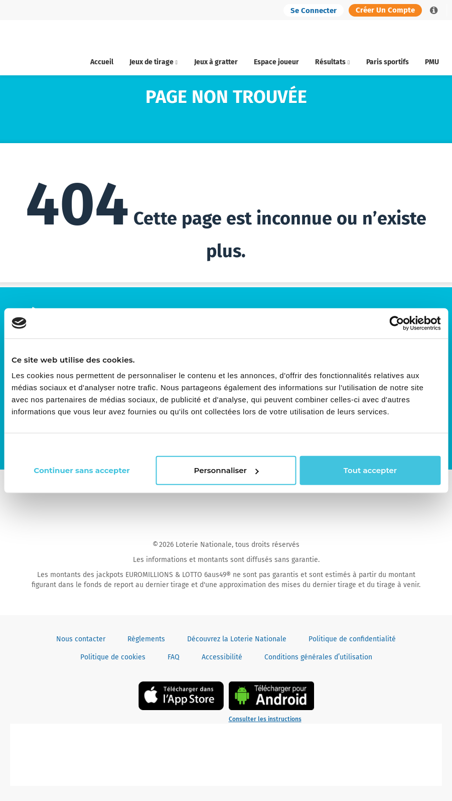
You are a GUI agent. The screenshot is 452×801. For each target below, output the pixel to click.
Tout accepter (369, 476)
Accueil (101, 62)
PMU (432, 62)
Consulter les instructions (265, 719)
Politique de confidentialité (352, 639)
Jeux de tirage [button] (153, 62)
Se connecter (313, 10)
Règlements (146, 639)
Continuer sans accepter (385, 444)
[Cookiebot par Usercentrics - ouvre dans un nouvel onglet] (396, 316)
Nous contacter (80, 639)
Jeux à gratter (216, 62)
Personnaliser (224, 476)
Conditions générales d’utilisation (318, 657)
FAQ (174, 657)
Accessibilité (222, 657)
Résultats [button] (332, 62)
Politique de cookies (112, 657)
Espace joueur (276, 62)
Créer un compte (385, 10)
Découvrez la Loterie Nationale (236, 639)
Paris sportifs (387, 62)
